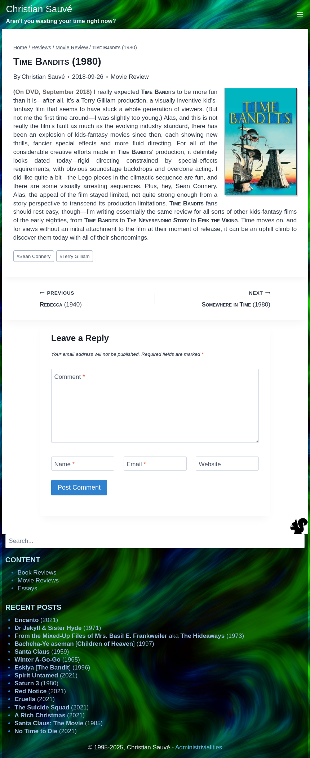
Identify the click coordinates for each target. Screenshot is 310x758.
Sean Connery (33, 256)
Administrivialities (198, 747)
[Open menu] (300, 14)
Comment (69, 376)
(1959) (41, 651)
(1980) (215, 298)
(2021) (36, 620)
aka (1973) (129, 635)
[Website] (227, 464)
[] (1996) (52, 667)
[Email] (155, 464)
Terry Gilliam (75, 256)
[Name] (82, 464)
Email (136, 464)
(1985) (58, 723)
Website (210, 464)
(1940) (94, 298)
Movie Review (130, 76)
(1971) (57, 628)
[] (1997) (84, 643)
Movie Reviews (38, 580)
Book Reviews (37, 572)
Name (64, 464)
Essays (27, 588)
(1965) (47, 659)
